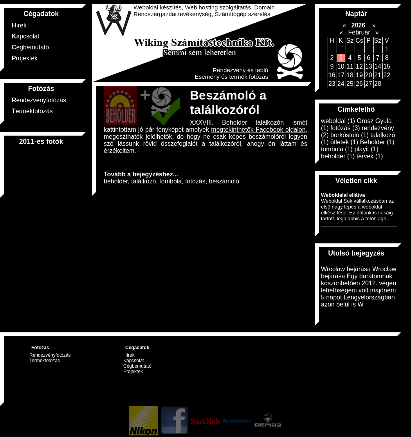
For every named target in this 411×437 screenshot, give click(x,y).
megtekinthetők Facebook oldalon (258, 129)
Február (359, 32)
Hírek (19, 25)
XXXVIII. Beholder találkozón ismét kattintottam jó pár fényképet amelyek (205, 126)
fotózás (195, 181)
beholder (116, 181)
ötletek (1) (344, 142)
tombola (170, 181)
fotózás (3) (345, 128)
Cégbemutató (30, 47)
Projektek (25, 58)
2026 (358, 25)
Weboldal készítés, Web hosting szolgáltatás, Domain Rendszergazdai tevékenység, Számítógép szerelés (204, 10)
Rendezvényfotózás (39, 100)
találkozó (143, 181)
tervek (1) (370, 156)
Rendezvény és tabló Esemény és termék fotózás (231, 73)
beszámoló (224, 181)
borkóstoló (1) (349, 135)
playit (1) (366, 149)
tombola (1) (337, 149)
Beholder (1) (377, 142)
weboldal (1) (338, 121)
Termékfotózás (32, 111)
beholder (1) (338, 156)
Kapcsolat (25, 36)
